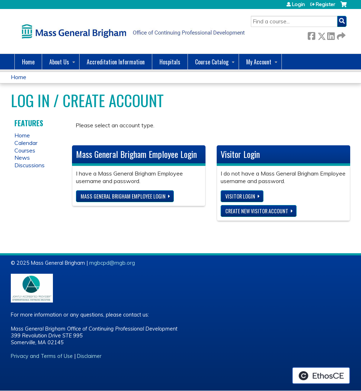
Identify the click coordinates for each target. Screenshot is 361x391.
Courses (24, 150)
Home (28, 62)
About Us (59, 62)
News (22, 157)
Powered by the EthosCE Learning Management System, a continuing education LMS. (321, 375)
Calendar (25, 142)
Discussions (29, 165)
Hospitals (169, 62)
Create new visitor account (256, 211)
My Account (258, 62)
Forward (340, 35)
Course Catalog (212, 62)
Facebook (311, 35)
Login (298, 4)
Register (325, 4)
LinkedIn (330, 35)
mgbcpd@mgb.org (112, 263)
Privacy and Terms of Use (42, 356)
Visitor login (240, 196)
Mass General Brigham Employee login (123, 196)
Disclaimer (89, 356)
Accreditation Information (116, 62)
